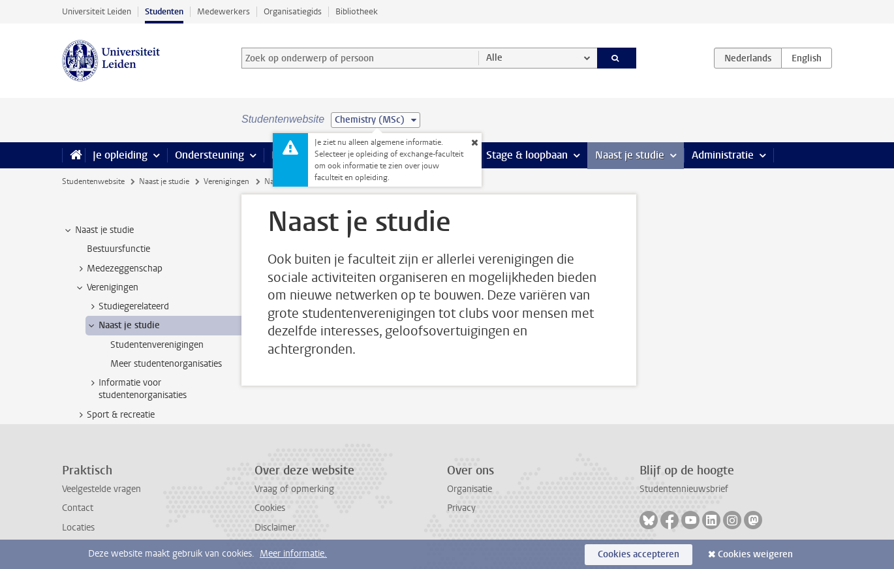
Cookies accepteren (638, 554)
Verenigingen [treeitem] (106, 287)
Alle (494, 58)
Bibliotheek (356, 11)
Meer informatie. (293, 553)
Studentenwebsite (93, 181)
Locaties (78, 527)
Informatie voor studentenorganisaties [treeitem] (136, 389)
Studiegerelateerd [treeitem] (127, 306)
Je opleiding (120, 155)
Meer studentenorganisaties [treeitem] (166, 364)
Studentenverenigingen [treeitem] (157, 345)
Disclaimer (275, 527)
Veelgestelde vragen (101, 489)
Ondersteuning (209, 155)
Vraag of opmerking (294, 489)
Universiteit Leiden (96, 11)
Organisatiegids (293, 11)
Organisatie (469, 489)
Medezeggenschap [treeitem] (118, 268)
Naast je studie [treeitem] (98, 230)
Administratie (723, 155)
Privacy (461, 508)
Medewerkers (223, 11)
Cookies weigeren (755, 554)
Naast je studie (629, 155)
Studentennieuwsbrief (684, 489)
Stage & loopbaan (527, 155)
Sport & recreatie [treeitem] (114, 415)
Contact (77, 508)
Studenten (164, 11)
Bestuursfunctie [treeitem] (118, 249)
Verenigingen (226, 181)
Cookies (269, 508)
